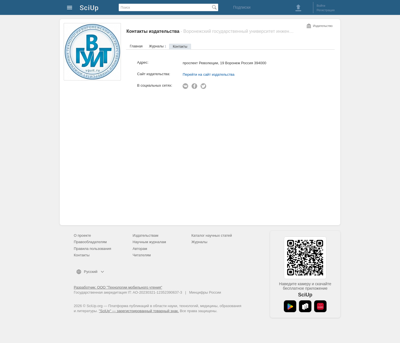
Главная (136, 46)
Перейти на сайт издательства (209, 74)
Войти (321, 5)
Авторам (140, 249)
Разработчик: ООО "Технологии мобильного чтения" (118, 287)
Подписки (241, 7)
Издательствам (145, 235)
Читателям (142, 255)
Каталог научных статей (211, 235)
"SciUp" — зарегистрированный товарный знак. (139, 311)
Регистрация (326, 10)
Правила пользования (92, 249)
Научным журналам (149, 242)
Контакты (180, 47)
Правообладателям (90, 242)
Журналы (157, 46)
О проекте (82, 235)
